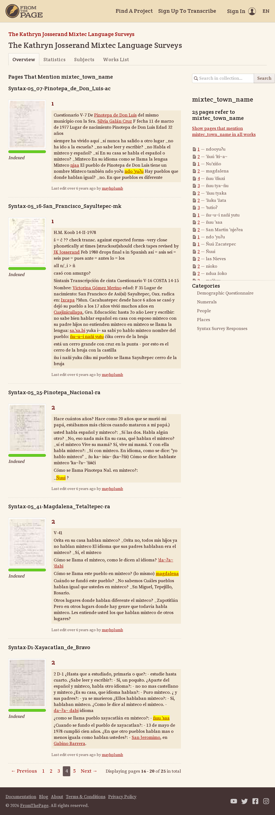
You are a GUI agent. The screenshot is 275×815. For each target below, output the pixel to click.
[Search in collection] (223, 78)
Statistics (54, 59)
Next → (89, 771)
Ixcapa (68, 300)
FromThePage (34, 805)
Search (264, 78)
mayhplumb (112, 188)
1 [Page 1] (43, 771)
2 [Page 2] (51, 771)
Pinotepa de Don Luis (115, 115)
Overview (23, 59)
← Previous (24, 771)
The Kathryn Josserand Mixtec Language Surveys (71, 34)
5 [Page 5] (74, 771)
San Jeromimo (146, 737)
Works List (116, 59)
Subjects (84, 59)
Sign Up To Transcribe (187, 10)
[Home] (24, 11)
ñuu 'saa (161, 718)
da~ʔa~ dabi (66, 710)
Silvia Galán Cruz (114, 121)
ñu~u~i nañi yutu (87, 336)
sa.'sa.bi (77, 330)
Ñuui (61, 478)
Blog (43, 796)
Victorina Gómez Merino (96, 288)
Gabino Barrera (69, 743)
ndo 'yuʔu (134, 171)
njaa (74, 165)
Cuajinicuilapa (68, 312)
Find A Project (134, 10)
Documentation (21, 796)
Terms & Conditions (85, 796)
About (57, 796)
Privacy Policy (122, 796)
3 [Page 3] (59, 771)
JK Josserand (67, 252)
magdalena (167, 573)
